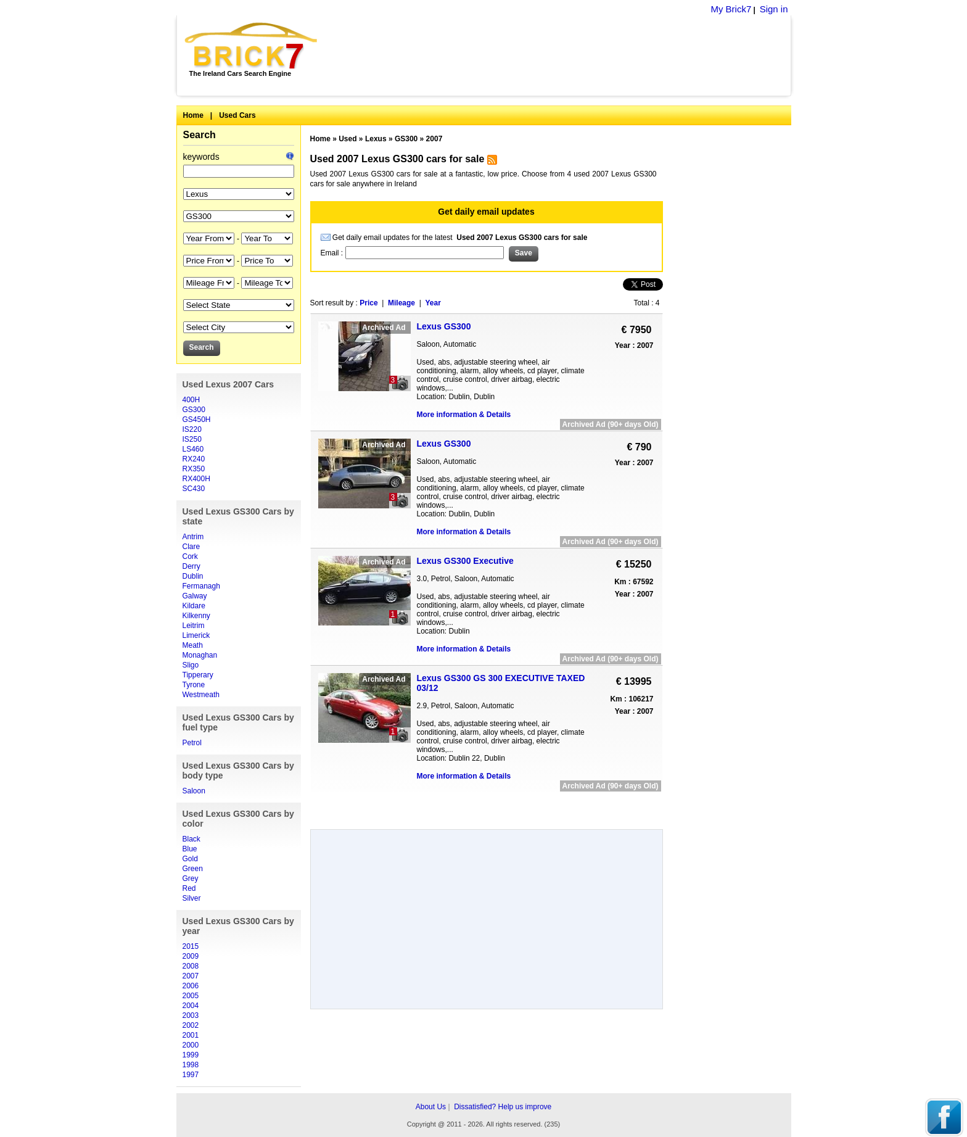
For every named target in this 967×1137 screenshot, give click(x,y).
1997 (191, 1074)
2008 (191, 966)
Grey (191, 878)
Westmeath (201, 694)
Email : (333, 253)
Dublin (193, 576)
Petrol (192, 742)
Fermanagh (201, 586)
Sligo (191, 665)
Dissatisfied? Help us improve (502, 1106)
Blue (190, 849)
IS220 (192, 429)
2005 (191, 995)
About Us (431, 1106)
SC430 (194, 488)
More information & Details (464, 414)
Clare (191, 546)
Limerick (196, 635)
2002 (191, 1025)
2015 (191, 946)
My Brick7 (730, 9)
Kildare (194, 606)
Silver (192, 898)
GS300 (194, 409)
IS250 (192, 439)
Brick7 (252, 46)
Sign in (774, 9)
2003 (191, 1015)
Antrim (193, 536)
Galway (195, 596)
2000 (191, 1045)
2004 (191, 1005)
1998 (191, 1065)
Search (199, 135)
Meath (193, 645)
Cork (190, 556)
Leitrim (194, 625)
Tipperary (198, 675)
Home (193, 115)
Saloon (194, 791)
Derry (191, 566)
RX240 (194, 459)
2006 (191, 986)
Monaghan (200, 655)
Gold (190, 858)
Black (191, 839)
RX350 (194, 469)
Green (193, 868)
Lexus (376, 138)
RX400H (196, 478)
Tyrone (194, 684)
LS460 (193, 449)
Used (347, 138)
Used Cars (237, 115)
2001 (191, 1035)
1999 (191, 1055)
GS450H (197, 419)
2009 (191, 956)
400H (191, 399)
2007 (191, 976)
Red (189, 888)
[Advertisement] (560, 55)
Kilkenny (196, 615)
